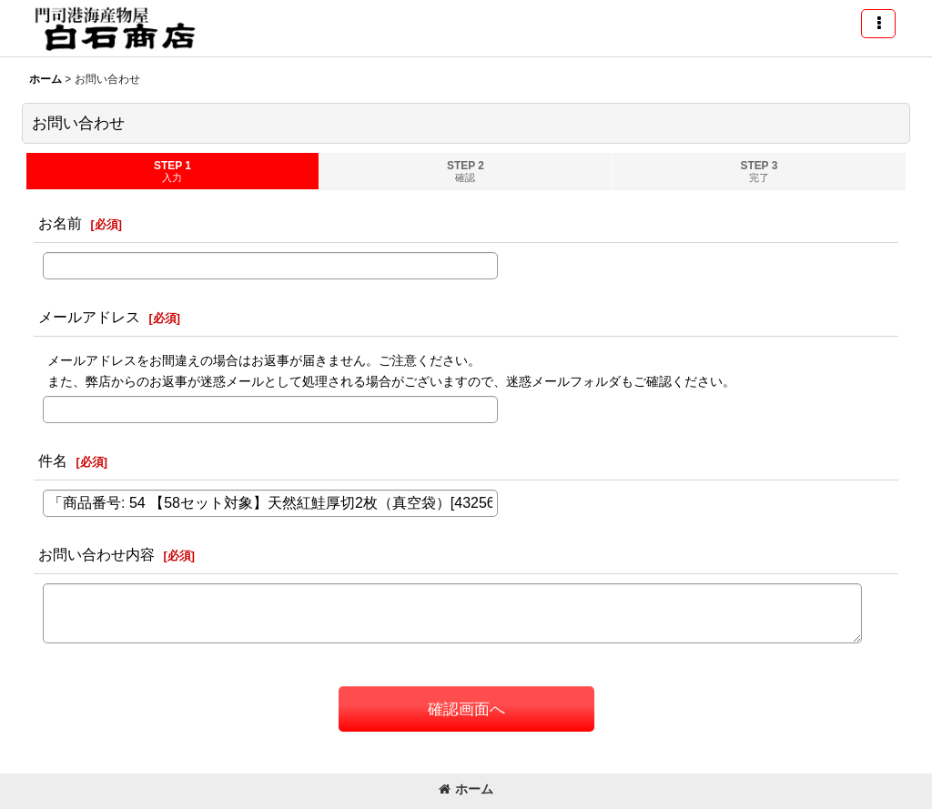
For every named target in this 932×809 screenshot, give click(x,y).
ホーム (466, 789)
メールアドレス (89, 316)
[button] (878, 23)
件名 (52, 460)
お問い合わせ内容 (96, 554)
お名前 (60, 223)
